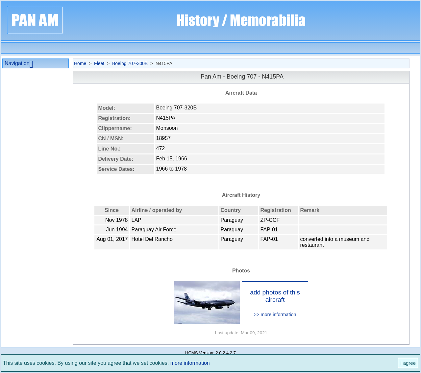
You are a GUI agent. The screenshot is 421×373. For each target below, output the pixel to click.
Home (80, 63)
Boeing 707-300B (130, 63)
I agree (408, 363)
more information (190, 363)
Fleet (99, 63)
